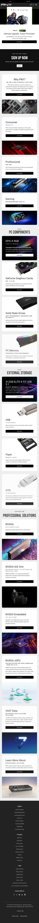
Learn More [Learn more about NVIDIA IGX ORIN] (19, 588)
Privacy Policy (19, 871)
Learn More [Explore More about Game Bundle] (19, 42)
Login (10, 1)
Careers (19, 855)
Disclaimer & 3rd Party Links (20, 883)
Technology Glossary (19, 815)
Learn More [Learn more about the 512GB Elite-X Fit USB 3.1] (19, 403)
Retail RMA (19, 826)
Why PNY (19, 838)
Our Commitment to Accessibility (19, 886)
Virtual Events (19, 849)
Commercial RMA (19, 823)
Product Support (20, 809)
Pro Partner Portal (19, 829)
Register (28, 1)
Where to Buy (19, 857)
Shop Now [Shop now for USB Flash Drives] (19, 438)
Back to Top (20, 911)
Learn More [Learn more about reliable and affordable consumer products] (19, 142)
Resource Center (19, 852)
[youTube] (19, 895)
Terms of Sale (19, 880)
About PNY (19, 840)
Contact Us (19, 818)
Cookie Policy (19, 874)
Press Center (19, 843)
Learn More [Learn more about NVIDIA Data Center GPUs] (19, 540)
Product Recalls (19, 821)
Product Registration (19, 812)
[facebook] (14, 895)
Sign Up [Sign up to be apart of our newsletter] (26, 66)
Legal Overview (19, 869)
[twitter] (16, 894)
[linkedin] (22, 895)
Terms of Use (19, 877)
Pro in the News (19, 846)
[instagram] (25, 895)
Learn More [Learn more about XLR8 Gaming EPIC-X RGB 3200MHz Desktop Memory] (19, 262)
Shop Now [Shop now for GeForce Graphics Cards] (19, 296)
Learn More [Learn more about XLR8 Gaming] (19, 212)
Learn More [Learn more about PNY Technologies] (19, 101)
